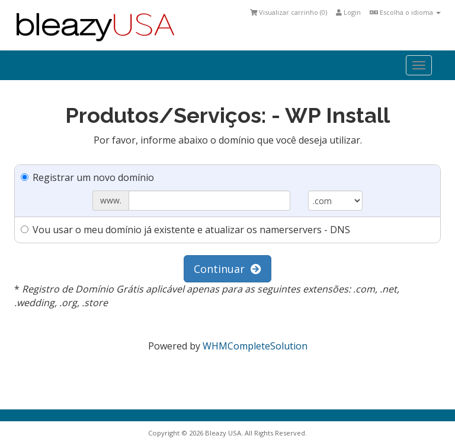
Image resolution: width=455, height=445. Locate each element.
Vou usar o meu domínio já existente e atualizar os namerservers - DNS (185, 229)
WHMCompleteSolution (255, 345)
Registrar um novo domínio (87, 177)
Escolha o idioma (405, 12)
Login (348, 12)
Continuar (227, 269)
